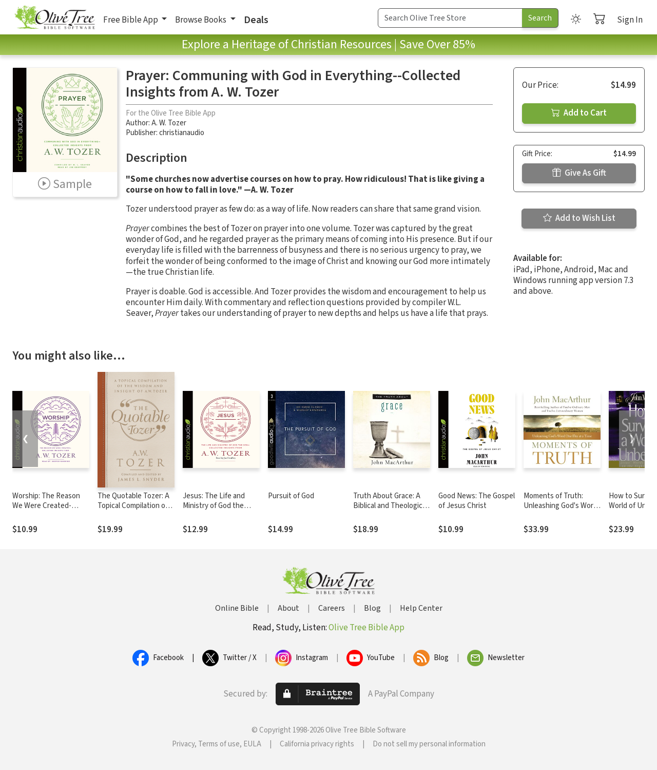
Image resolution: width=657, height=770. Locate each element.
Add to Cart (579, 113)
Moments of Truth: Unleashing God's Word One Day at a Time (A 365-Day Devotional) (560, 511)
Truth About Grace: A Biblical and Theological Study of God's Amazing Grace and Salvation (391, 511)
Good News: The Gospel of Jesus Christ (476, 501)
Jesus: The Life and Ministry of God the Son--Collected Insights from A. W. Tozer (221, 511)
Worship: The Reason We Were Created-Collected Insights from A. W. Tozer (49, 511)
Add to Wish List (579, 218)
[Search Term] (450, 18)
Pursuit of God (291, 496)
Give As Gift (579, 173)
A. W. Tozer (168, 123)
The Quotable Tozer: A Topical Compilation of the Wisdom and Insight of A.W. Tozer (135, 511)
